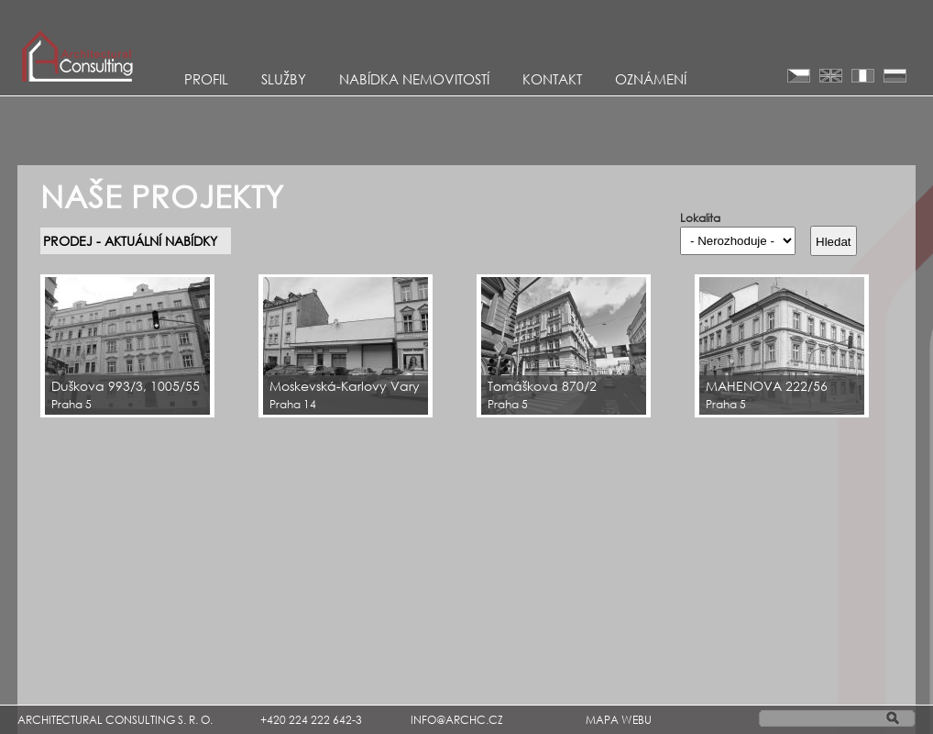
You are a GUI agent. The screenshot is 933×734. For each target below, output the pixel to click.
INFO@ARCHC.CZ (457, 720)
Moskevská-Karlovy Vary (344, 386)
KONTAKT (552, 79)
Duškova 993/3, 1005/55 (125, 386)
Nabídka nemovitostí (414, 79)
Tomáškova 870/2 (542, 386)
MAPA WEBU (619, 720)
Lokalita (700, 218)
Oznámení (650, 79)
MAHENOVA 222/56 (767, 386)
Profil (206, 79)
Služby (283, 79)
